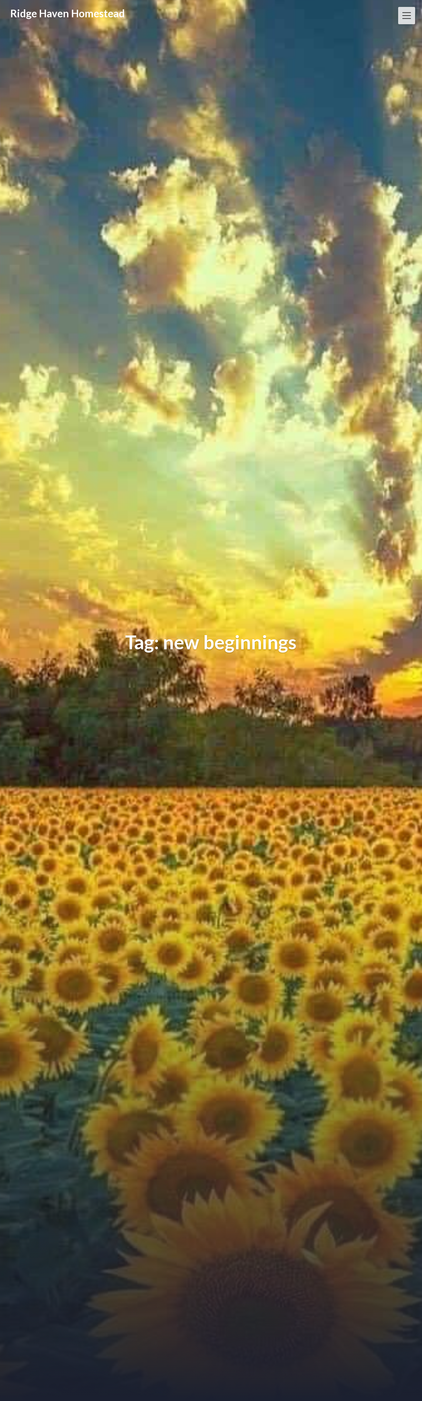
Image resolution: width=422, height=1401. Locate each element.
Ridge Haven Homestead (67, 13)
